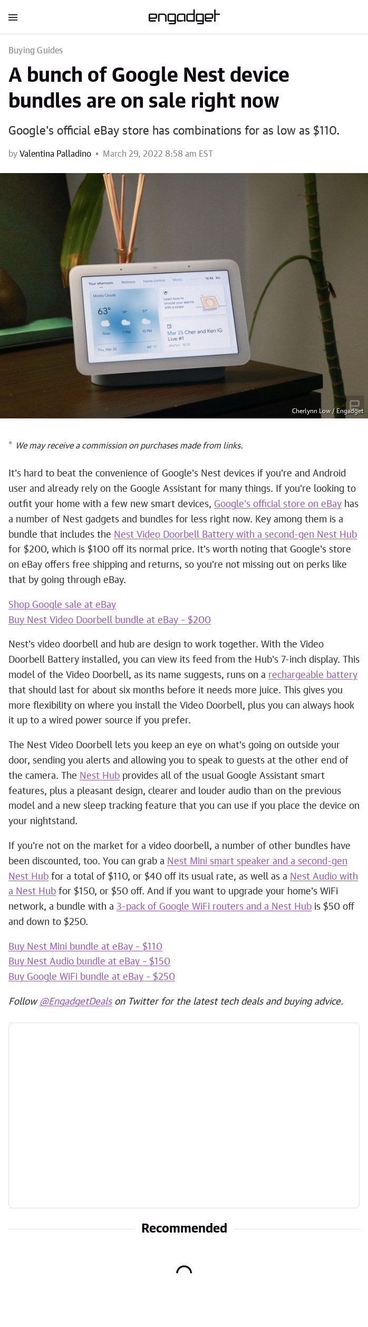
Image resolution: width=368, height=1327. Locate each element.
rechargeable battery (312, 675)
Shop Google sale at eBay (62, 605)
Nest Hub (100, 776)
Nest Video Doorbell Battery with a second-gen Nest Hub (235, 535)
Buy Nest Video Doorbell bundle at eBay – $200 (109, 620)
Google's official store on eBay (278, 504)
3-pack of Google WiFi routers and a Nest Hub (214, 907)
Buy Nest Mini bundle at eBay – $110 (85, 947)
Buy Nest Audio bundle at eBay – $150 (89, 962)
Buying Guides (35, 50)
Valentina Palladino (55, 154)
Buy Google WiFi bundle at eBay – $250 (91, 977)
